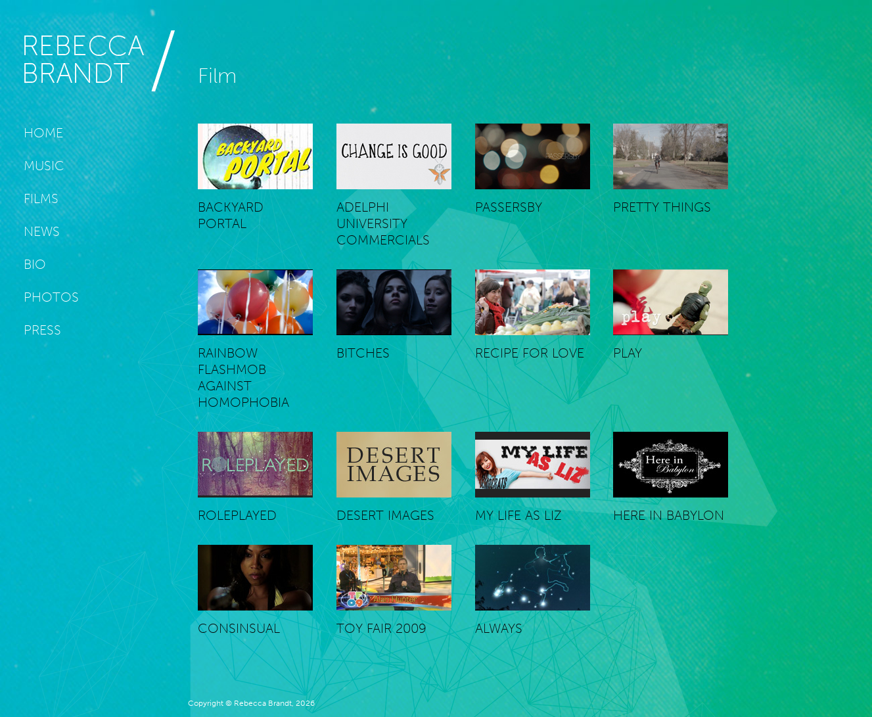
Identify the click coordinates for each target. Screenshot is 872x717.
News (42, 231)
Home (43, 133)
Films (41, 198)
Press (42, 330)
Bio (35, 264)
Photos (51, 297)
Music (44, 165)
